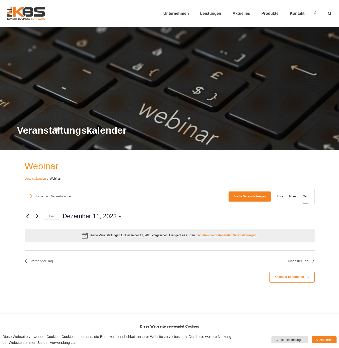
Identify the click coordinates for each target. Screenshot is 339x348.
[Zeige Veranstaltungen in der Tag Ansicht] (305, 196)
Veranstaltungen (35, 178)
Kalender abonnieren (289, 277)
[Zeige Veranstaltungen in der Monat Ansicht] (293, 196)
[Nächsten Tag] (37, 216)
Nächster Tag (301, 261)
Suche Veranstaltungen (249, 196)
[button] (329, 13)
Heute (51, 216)
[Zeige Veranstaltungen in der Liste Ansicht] (280, 196)
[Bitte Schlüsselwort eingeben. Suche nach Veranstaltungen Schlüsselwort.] (127, 196)
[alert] (170, 235)
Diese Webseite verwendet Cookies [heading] (169, 326)
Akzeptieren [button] (324, 340)
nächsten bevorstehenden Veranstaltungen (226, 235)
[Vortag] (28, 216)
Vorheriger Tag (39, 261)
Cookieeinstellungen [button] (289, 340)
